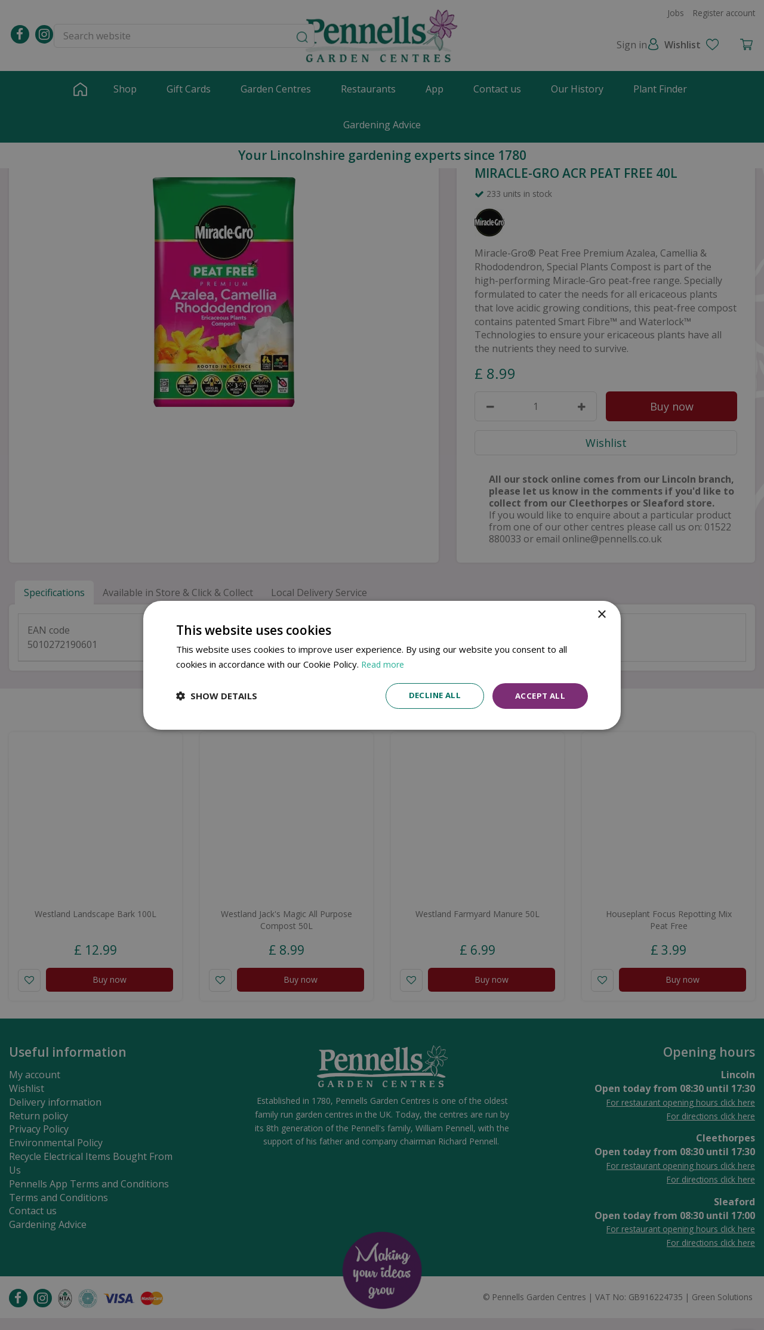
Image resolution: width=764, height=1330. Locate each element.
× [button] (601, 613)
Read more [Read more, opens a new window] (384, 663)
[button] (216, 695)
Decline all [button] (430, 695)
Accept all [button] (538, 695)
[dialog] (382, 665)
